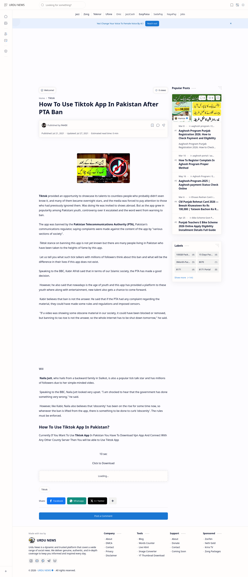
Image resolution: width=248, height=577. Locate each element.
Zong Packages (213, 551)
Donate (176, 543)
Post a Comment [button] (103, 516)
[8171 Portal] (208, 269)
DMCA (109, 543)
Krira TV (209, 547)
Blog (141, 538)
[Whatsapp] (42, 560)
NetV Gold (210, 543)
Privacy (109, 551)
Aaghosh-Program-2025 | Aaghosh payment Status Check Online (198, 184)
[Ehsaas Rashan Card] (202, 197)
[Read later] (152, 125)
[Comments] (202, 97)
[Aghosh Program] (202, 176)
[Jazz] (77, 14)
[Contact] (5, 40)
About (109, 538)
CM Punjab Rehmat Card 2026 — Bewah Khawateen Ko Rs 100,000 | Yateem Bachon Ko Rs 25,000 (198, 205)
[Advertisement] (129, 56)
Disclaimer (111, 555)
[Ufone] (109, 14)
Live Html (144, 547)
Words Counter (147, 543)
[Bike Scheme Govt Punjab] (205, 217)
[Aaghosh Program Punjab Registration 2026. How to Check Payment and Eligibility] (196, 108)
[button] (5, 4)
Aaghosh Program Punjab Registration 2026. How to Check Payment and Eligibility (197, 134)
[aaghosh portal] (200, 155)
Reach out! (152, 23)
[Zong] (86, 14)
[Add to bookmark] (218, 97)
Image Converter (148, 551)
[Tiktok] (44, 489)
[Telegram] (48, 560)
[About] (5, 34)
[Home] (5, 16)
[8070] (208, 262)
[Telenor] (97, 14)
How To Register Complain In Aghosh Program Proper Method (197, 164)
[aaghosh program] (201, 126)
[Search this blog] (62, 5)
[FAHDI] (57, 125)
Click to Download (103, 463)
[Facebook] (31, 560)
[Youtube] (37, 560)
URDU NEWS (17, 5)
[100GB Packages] (185, 255)
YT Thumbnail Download (151, 555)
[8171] (185, 269)
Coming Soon (179, 551)
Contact (110, 547)
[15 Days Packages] (208, 255)
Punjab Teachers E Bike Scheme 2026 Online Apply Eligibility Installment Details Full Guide (198, 226)
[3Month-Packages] (185, 262)
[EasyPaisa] (144, 14)
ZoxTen (208, 538)
